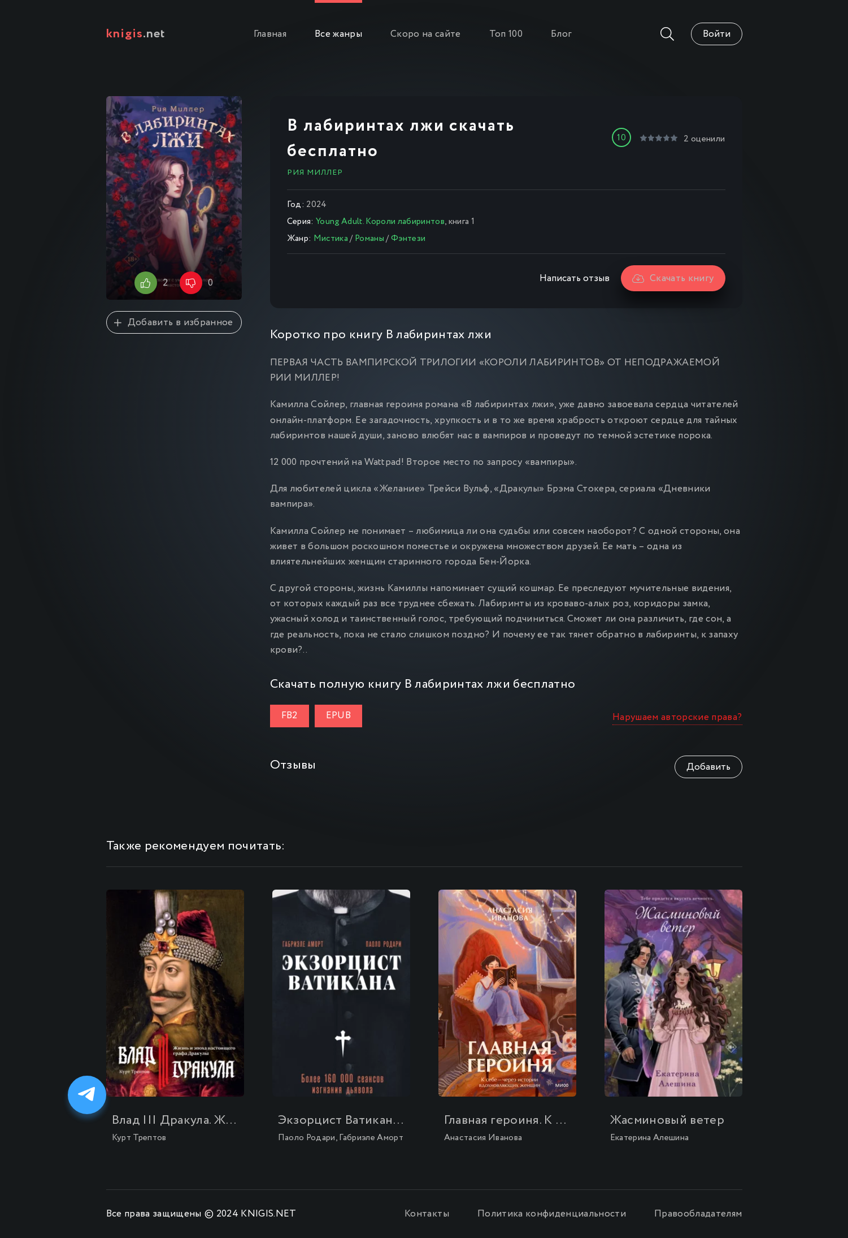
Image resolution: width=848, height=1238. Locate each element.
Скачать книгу (673, 278)
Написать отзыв (575, 278)
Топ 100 (506, 34)
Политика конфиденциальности (551, 1214)
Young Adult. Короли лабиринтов (380, 221)
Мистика (331, 238)
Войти (716, 34)
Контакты (427, 1214)
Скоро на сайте (425, 34)
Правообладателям (698, 1214)
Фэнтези (408, 238)
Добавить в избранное (173, 323)
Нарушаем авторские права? (677, 717)
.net (136, 34)
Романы (369, 238)
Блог (561, 34)
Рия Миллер (315, 172)
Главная (270, 34)
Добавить (708, 767)
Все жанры (338, 34)
